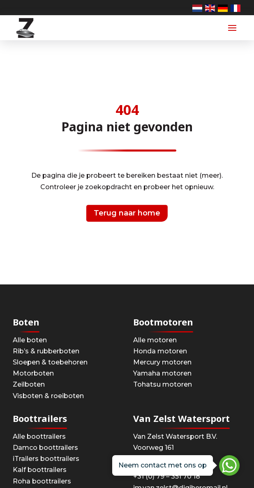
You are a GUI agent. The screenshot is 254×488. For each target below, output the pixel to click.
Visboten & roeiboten (48, 396)
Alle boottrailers (39, 436)
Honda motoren (160, 351)
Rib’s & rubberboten (46, 351)
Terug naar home (127, 213)
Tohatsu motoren (162, 384)
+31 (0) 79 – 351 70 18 (166, 476)
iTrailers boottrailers (46, 459)
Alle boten (30, 340)
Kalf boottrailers (40, 470)
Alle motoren (155, 340)
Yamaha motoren (162, 373)
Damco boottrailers (45, 447)
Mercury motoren (162, 362)
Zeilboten (29, 384)
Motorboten (33, 373)
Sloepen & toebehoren (50, 362)
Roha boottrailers (42, 481)
